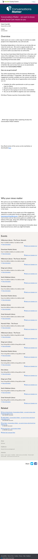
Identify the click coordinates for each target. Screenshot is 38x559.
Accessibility (4, 556)
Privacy (20, 556)
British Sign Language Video (8, 432)
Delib (12, 558)
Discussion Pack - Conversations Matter (11, 428)
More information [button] (6, 244)
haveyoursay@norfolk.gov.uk (9, 216)
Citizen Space (5, 558)
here (9, 148)
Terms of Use (11, 556)
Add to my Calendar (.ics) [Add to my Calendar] (30, 246)
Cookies (16, 556)
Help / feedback (27, 556)
